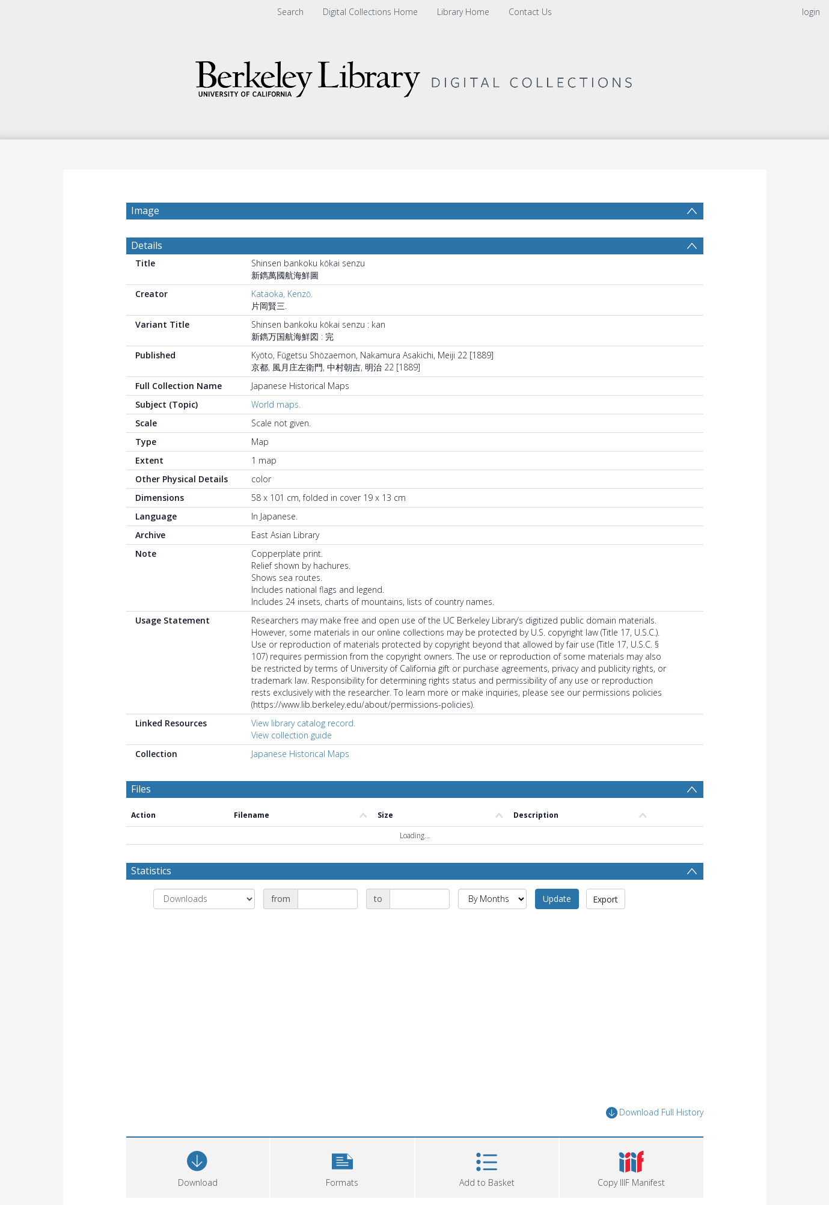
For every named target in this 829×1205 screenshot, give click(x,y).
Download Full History (654, 1112)
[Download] (198, 1166)
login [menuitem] (811, 11)
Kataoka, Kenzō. (282, 293)
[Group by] (204, 899)
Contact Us (530, 11)
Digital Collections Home (370, 11)
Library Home (463, 11)
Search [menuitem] (290, 11)
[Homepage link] (414, 76)
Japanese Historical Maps (300, 753)
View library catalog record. (303, 723)
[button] (342, 1166)
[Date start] (328, 899)
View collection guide (291, 735)
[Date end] (420, 899)
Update (557, 898)
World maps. (276, 404)
